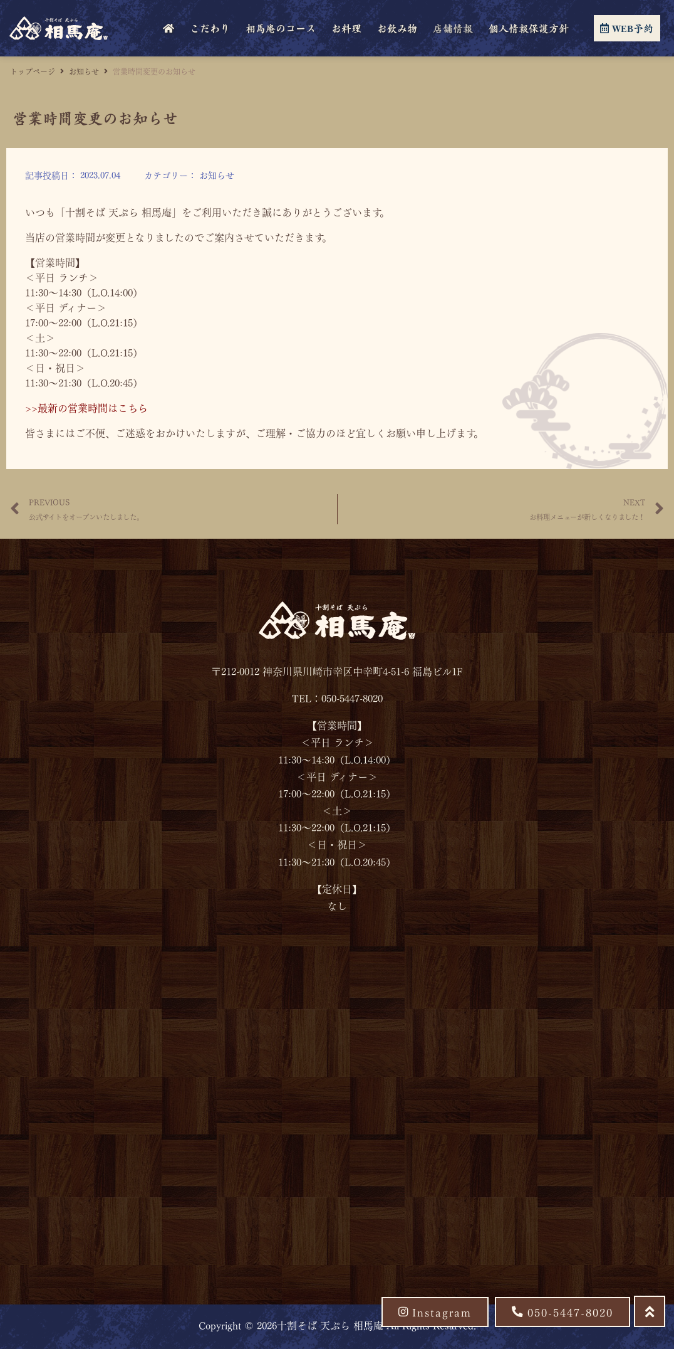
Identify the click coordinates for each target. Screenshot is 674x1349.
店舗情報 (453, 28)
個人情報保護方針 (529, 28)
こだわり (210, 28)
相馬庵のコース (281, 28)
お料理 (346, 28)
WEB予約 (626, 28)
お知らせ (84, 71)
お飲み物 (397, 28)
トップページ (32, 71)
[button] (562, 1312)
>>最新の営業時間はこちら (86, 407)
